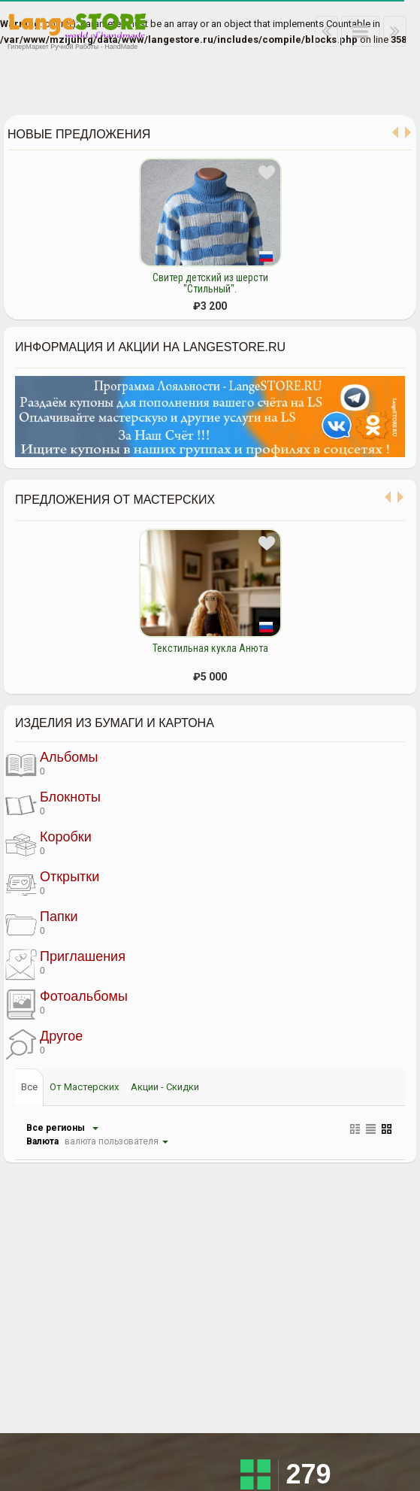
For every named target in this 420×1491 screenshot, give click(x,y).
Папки (41, 923)
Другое (44, 1043)
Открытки (52, 883)
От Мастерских (84, 1086)
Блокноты (53, 803)
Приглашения (65, 963)
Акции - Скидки (165, 1086)
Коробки (48, 843)
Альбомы (51, 764)
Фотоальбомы (66, 1003)
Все (29, 1086)
